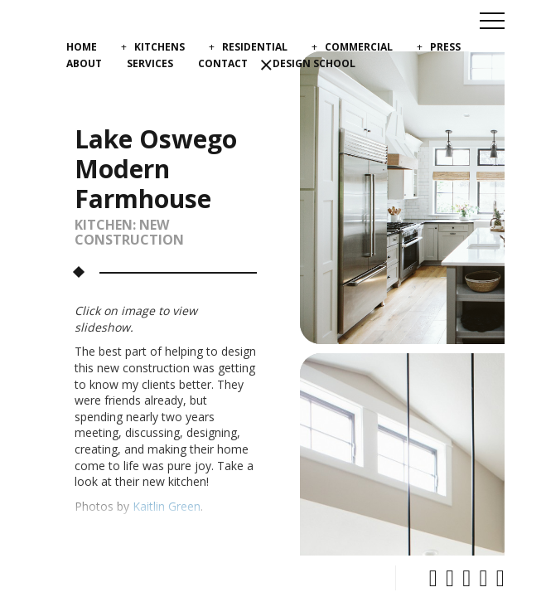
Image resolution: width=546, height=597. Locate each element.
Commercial (359, 47)
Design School (314, 63)
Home (81, 47)
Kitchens (159, 47)
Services (150, 63)
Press (445, 47)
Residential (254, 47)
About (84, 63)
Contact (223, 63)
